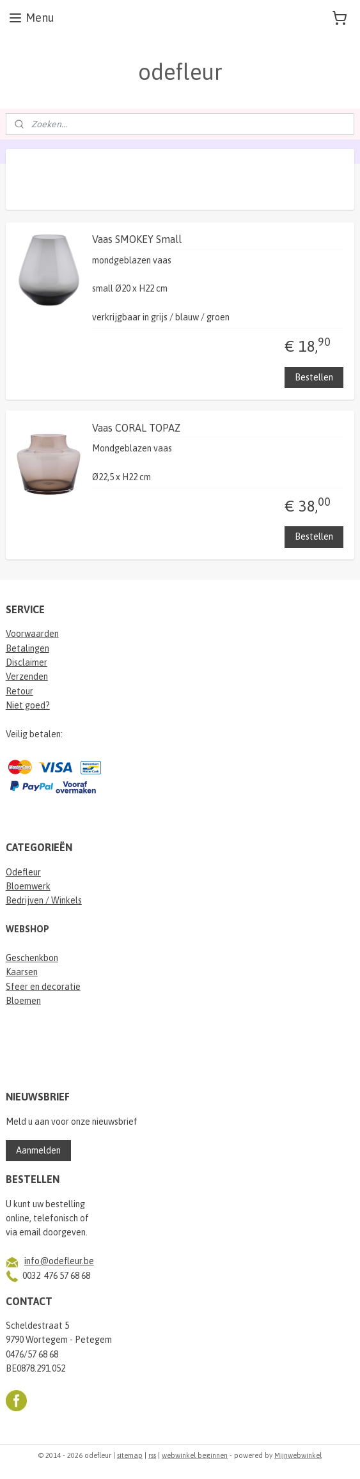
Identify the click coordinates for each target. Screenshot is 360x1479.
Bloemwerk (28, 886)
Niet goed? (28, 705)
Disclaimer (26, 662)
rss (152, 1455)
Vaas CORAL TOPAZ (136, 428)
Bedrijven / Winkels (44, 900)
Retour (19, 691)
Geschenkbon (32, 958)
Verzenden (27, 676)
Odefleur (23, 872)
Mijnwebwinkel (298, 1455)
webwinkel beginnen (195, 1455)
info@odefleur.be (59, 1261)
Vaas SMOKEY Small (137, 239)
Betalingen (27, 648)
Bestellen (314, 377)
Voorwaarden (32, 634)
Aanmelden (38, 1150)
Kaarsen (22, 972)
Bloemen (23, 1001)
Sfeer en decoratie (43, 987)
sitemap (130, 1455)
